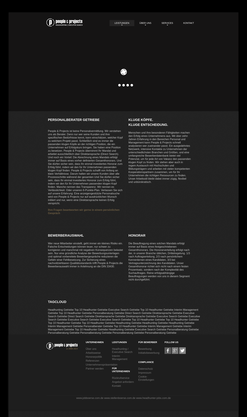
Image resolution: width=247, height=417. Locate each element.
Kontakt (188, 23)
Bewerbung (145, 349)
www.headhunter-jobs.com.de (153, 398)
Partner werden (95, 368)
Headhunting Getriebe (61, 309)
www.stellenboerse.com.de (119, 398)
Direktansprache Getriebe (167, 313)
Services (167, 23)
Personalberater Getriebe (64, 22)
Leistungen (122, 23)
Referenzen (92, 360)
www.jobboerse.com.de (89, 398)
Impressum (144, 372)
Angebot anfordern (123, 382)
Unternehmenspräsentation (101, 364)
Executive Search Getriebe (123, 309)
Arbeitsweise (93, 352)
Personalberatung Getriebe (108, 313)
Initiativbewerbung (148, 352)
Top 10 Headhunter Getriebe (91, 309)
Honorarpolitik (94, 356)
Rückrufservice (120, 378)
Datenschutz (145, 368)
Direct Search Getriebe (138, 313)
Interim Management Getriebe (65, 326)
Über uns (145, 23)
